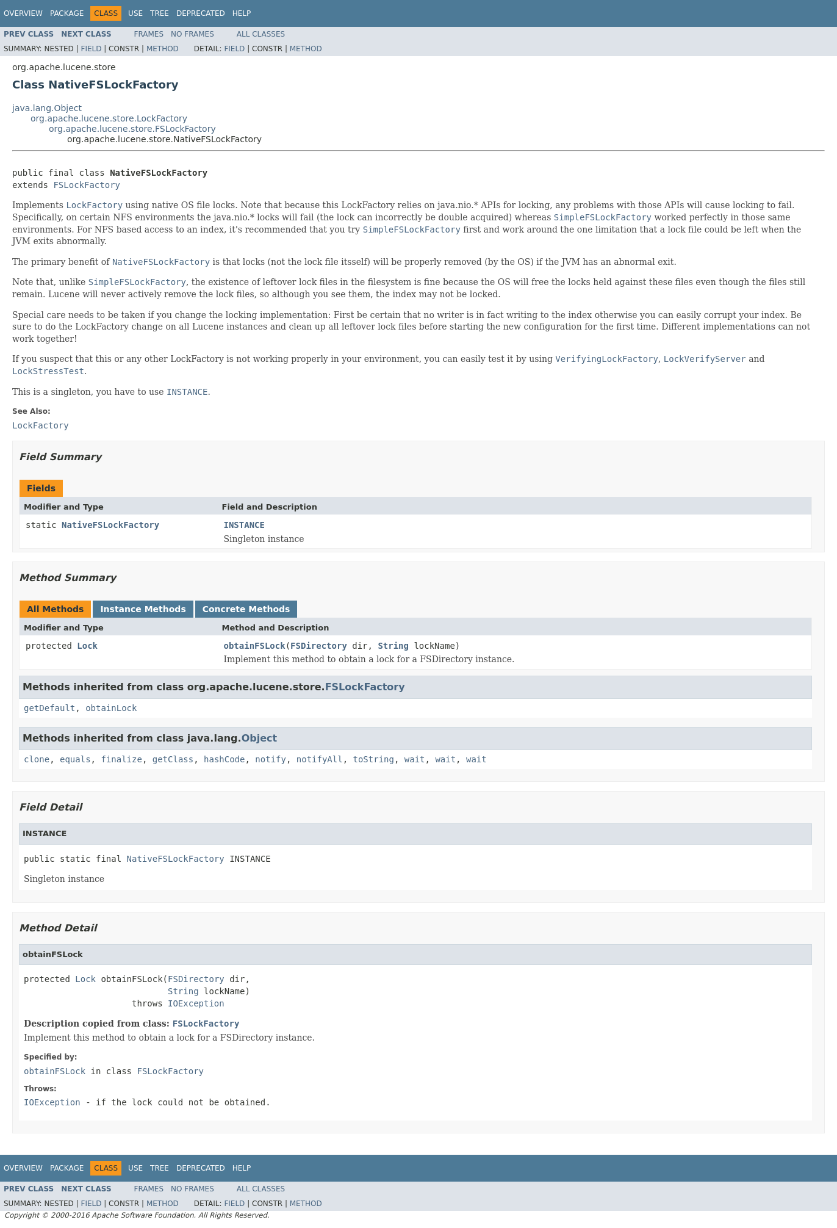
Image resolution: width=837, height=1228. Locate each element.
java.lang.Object (47, 108)
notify (270, 759)
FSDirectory (318, 646)
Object (260, 738)
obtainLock (111, 708)
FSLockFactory (86, 185)
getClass (173, 759)
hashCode (224, 759)
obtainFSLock (255, 646)
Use (135, 13)
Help (241, 13)
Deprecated (200, 13)
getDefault (49, 708)
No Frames (192, 34)
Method (162, 49)
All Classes (261, 34)
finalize (121, 759)
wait (414, 759)
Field (91, 49)
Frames (149, 34)
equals (75, 759)
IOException (196, 1003)
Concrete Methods (246, 609)
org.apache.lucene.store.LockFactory (109, 118)
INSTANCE (244, 525)
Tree (159, 13)
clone (36, 759)
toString (373, 759)
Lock (87, 646)
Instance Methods (142, 609)
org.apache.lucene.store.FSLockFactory (132, 129)
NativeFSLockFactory (110, 525)
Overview (23, 13)
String (393, 646)
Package (67, 13)
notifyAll (319, 759)
